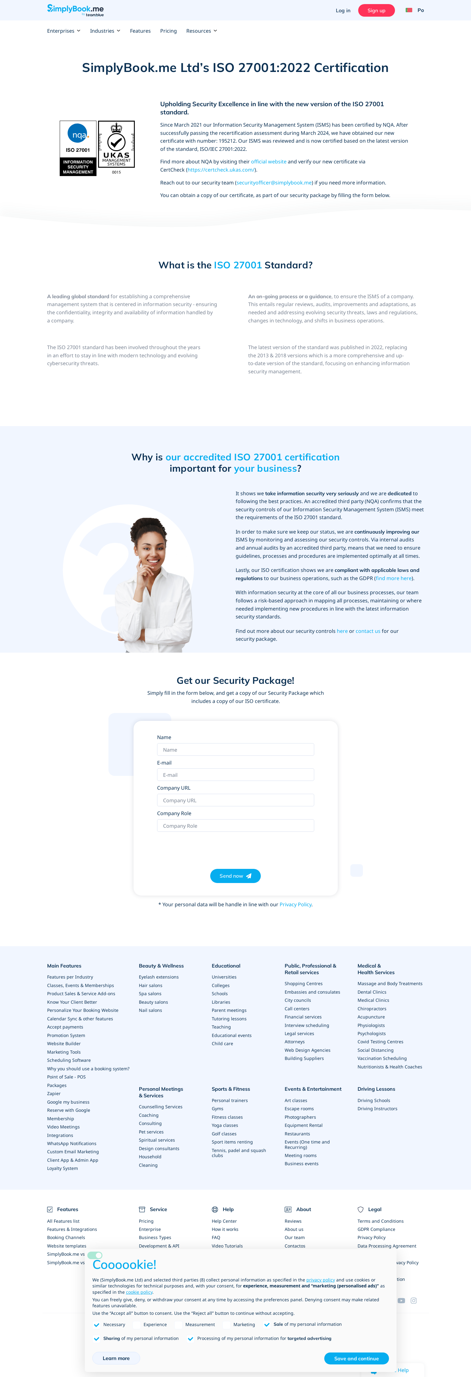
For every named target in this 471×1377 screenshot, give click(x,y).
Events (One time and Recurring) (307, 1137)
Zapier (54, 1091)
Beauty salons (153, 1001)
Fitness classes (227, 1110)
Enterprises (64, 30)
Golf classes (224, 1127)
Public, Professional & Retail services (310, 969)
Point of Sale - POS (66, 1075)
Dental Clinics (372, 985)
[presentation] (205, 847)
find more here (394, 578)
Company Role (174, 813)
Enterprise (150, 1225)
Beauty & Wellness (161, 966)
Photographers (300, 1110)
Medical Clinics (373, 993)
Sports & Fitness (231, 1083)
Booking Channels (66, 1233)
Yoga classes (225, 1119)
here (342, 631)
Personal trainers (230, 1094)
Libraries (221, 1001)
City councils (298, 999)
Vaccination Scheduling (382, 1050)
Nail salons (150, 1009)
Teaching (221, 1026)
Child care (222, 1042)
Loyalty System (62, 1164)
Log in (343, 10)
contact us (368, 631)
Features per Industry (70, 976)
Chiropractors (372, 1001)
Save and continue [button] (356, 1358)
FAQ (216, 1233)
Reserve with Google (68, 1107)
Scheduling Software (69, 1058)
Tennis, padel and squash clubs (239, 1145)
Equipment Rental (304, 1119)
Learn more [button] (116, 1358)
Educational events (232, 1034)
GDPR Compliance (376, 1225)
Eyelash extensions (159, 976)
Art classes (296, 1094)
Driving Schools (374, 1094)
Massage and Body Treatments (390, 976)
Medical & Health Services (388, 966)
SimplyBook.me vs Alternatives (79, 1258)
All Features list (63, 1217)
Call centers (297, 1008)
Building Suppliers (304, 1057)
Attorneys (295, 1040)
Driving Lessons (376, 1083)
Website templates (66, 1241)
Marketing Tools (64, 1050)
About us (294, 1225)
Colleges (221, 985)
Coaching (149, 1109)
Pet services (151, 1125)
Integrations (60, 1132)
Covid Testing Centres (380, 1034)
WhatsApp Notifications (71, 1140)
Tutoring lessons (229, 1017)
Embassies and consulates (312, 991)
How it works (225, 1225)
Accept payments (65, 1026)
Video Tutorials (227, 1241)
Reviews (293, 1217)
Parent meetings (229, 1009)
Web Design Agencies (308, 1048)
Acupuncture (371, 1009)
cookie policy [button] (139, 1292)
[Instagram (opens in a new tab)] (417, 1295)
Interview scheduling (307, 1024)
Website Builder (64, 1042)
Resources (201, 30)
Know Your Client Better (72, 1001)
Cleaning (148, 1158)
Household (150, 1150)
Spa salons (150, 993)
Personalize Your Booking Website (82, 1009)
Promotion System (66, 1034)
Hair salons (150, 985)
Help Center (224, 1217)
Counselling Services (161, 1101)
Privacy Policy (295, 904)
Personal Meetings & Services (161, 1086)
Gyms (217, 1102)
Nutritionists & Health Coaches (390, 1058)
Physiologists (371, 1017)
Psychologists (372, 1026)
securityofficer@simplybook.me (274, 182)
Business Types (155, 1233)
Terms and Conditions (381, 1217)
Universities (224, 976)
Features (140, 30)
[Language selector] (412, 10)
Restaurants (297, 1127)
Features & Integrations (72, 1225)
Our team (295, 1233)
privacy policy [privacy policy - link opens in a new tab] (320, 1280)
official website (269, 161)
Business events (302, 1156)
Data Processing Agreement (387, 1241)
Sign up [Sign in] (376, 10)
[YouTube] (404, 1295)
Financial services (303, 1016)
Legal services (299, 1032)
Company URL (173, 787)
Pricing (168, 30)
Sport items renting (232, 1135)
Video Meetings (63, 1124)
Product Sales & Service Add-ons (81, 993)
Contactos (295, 1241)
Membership (60, 1115)
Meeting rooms (301, 1148)
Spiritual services (157, 1133)
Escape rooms (299, 1102)
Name (164, 737)
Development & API (159, 1241)
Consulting (150, 1117)
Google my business (68, 1099)
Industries (105, 30)
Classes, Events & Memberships (80, 985)
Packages (57, 1083)
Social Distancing (376, 1042)
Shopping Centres (304, 983)
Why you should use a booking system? (88, 1066)
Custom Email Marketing (73, 1148)
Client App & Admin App (72, 1156)
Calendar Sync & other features (80, 1017)
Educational (226, 966)
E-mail (164, 762)
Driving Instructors (377, 1102)
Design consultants (159, 1141)
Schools (220, 993)
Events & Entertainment (313, 1083)
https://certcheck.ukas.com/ (221, 169)
